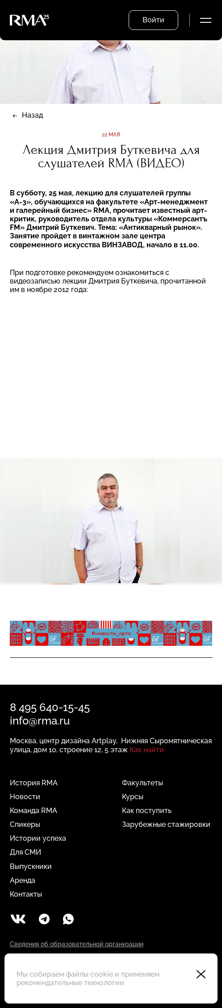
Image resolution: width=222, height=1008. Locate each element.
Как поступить (147, 810)
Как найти (147, 749)
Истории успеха (38, 838)
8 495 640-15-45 (50, 707)
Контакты (26, 894)
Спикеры (25, 824)
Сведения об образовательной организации (76, 944)
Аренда (22, 880)
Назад (32, 115)
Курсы (132, 796)
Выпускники (31, 866)
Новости (25, 796)
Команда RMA (33, 810)
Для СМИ (25, 852)
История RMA (34, 783)
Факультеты (142, 783)
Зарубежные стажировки (166, 824)
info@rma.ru (40, 720)
